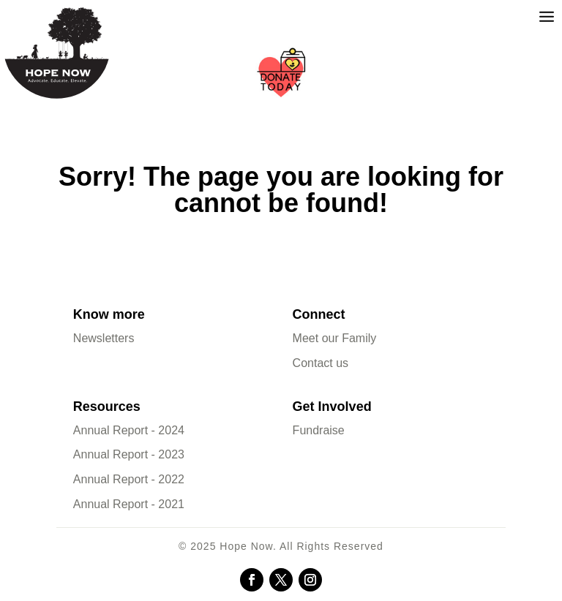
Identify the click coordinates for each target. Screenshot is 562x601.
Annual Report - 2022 (128, 479)
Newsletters (104, 338)
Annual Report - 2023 (128, 454)
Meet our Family (335, 338)
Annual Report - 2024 (128, 430)
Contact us (320, 363)
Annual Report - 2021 (128, 504)
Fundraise (319, 430)
